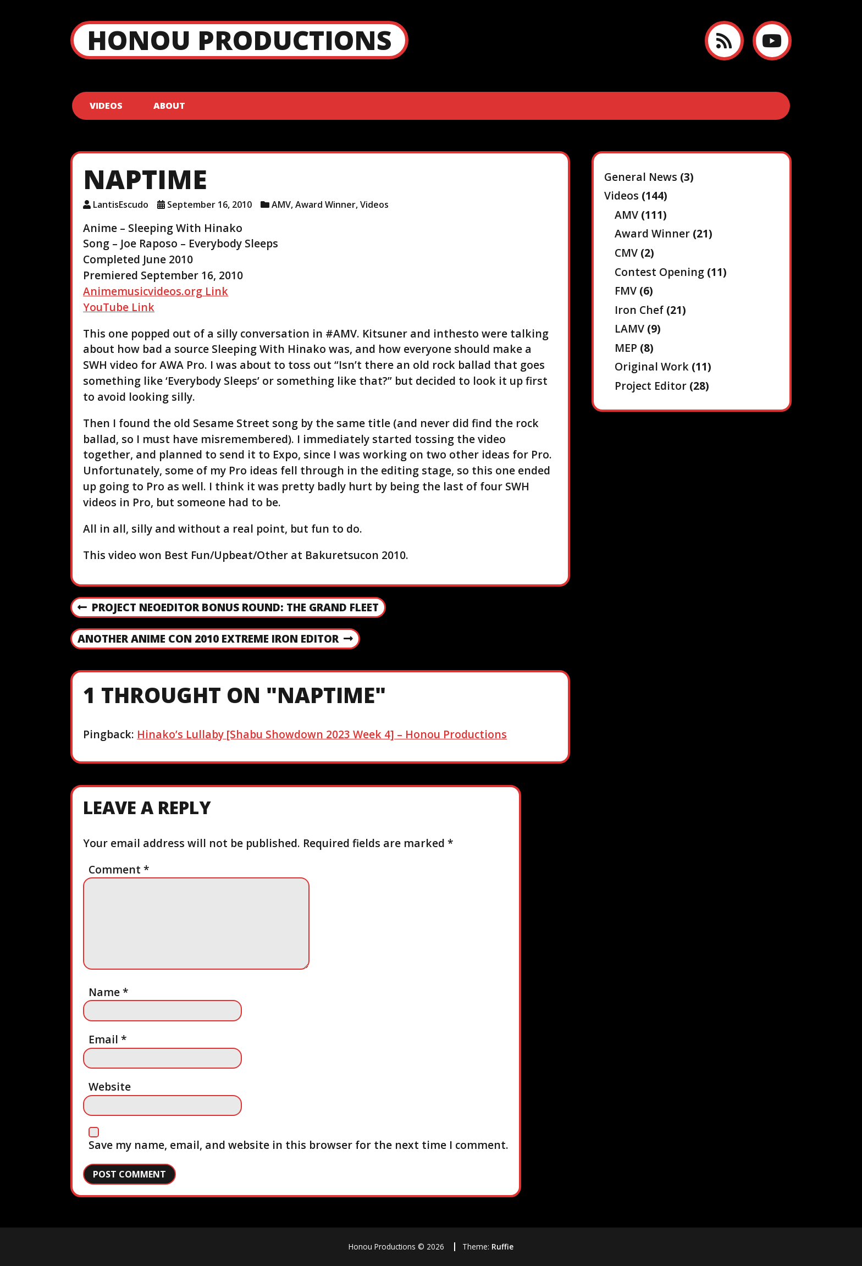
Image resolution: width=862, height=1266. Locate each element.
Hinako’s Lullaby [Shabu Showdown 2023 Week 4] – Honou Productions (322, 734)
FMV (626, 290)
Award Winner (325, 204)
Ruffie (502, 1246)
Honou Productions (239, 40)
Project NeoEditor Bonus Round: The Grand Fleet (228, 608)
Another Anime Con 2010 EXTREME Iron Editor (215, 639)
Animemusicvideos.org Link (155, 291)
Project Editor (651, 385)
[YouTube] (772, 40)
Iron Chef (639, 309)
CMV (626, 252)
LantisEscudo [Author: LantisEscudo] (120, 204)
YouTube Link (118, 307)
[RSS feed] (724, 40)
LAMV (629, 328)
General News (640, 176)
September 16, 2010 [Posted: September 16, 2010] (209, 204)
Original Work (652, 366)
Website (110, 1086)
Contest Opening (659, 271)
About (169, 105)
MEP (626, 347)
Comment (119, 869)
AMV (281, 204)
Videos (106, 105)
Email (108, 1039)
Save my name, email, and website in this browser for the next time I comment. (299, 1144)
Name (109, 992)
